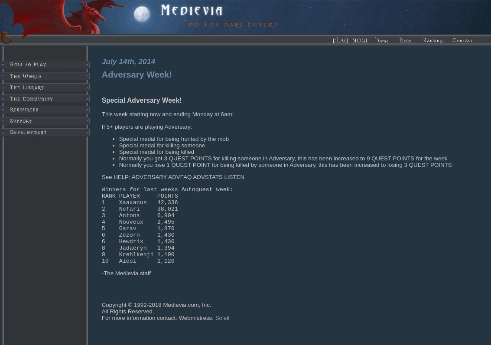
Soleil (222, 333)
